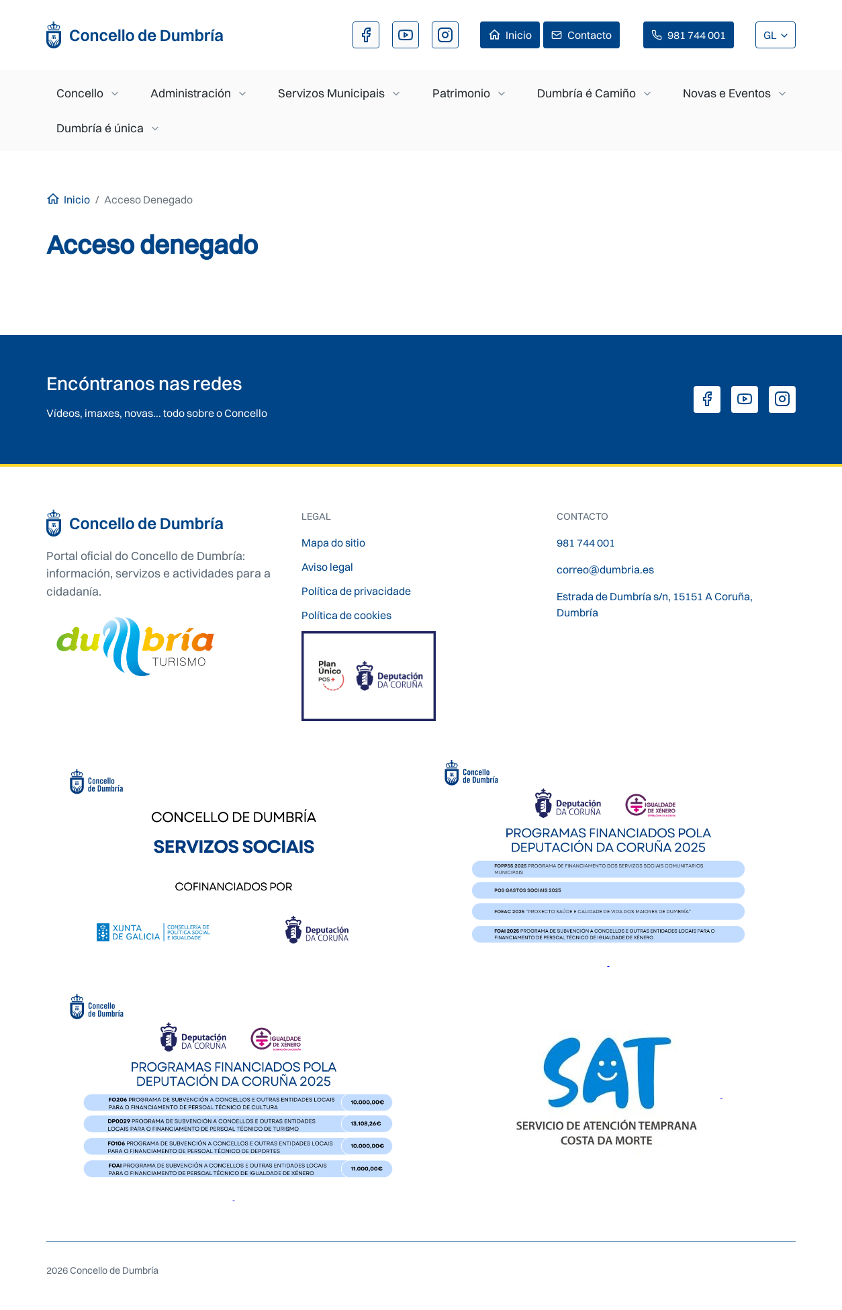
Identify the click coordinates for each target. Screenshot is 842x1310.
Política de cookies (346, 615)
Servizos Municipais (331, 93)
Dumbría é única (100, 128)
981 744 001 (696, 35)
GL (771, 35)
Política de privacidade (356, 591)
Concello (79, 93)
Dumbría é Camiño (586, 93)
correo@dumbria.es (605, 569)
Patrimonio (461, 93)
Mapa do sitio (333, 542)
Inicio (519, 35)
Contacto (589, 35)
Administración (190, 93)
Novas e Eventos (727, 93)
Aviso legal (327, 566)
